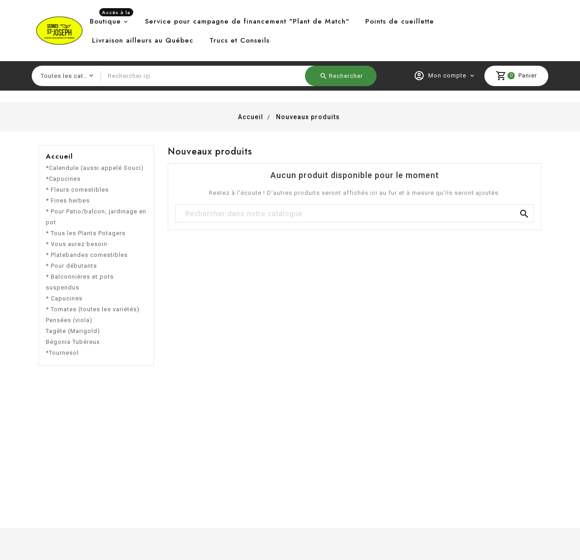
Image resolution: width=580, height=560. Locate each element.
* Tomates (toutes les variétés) (93, 309)
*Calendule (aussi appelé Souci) (95, 167)
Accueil (59, 156)
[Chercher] (354, 214)
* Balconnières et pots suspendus (80, 282)
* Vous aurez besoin (76, 244)
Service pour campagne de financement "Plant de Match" (247, 21)
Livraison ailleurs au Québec (142, 40)
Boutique (111, 19)
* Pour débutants (71, 265)
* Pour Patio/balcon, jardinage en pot (96, 217)
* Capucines (64, 298)
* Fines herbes (68, 200)
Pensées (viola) (69, 320)
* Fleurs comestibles (77, 189)
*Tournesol (62, 352)
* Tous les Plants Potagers (86, 233)
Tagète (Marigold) (73, 331)
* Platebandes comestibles (87, 254)
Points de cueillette (399, 21)
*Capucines (63, 178)
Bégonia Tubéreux (73, 341)
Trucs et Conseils (239, 40)
